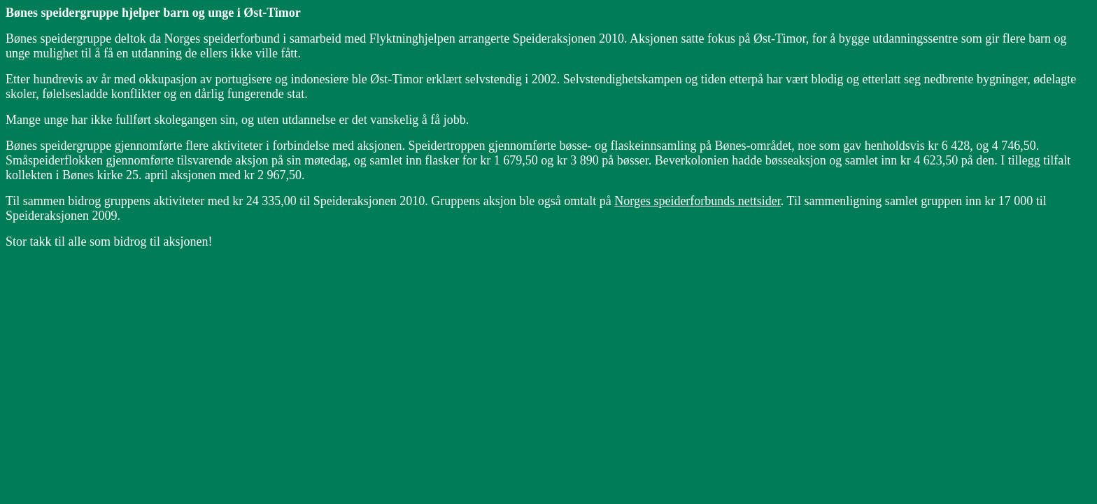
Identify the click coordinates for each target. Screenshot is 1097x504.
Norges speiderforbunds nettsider (697, 201)
